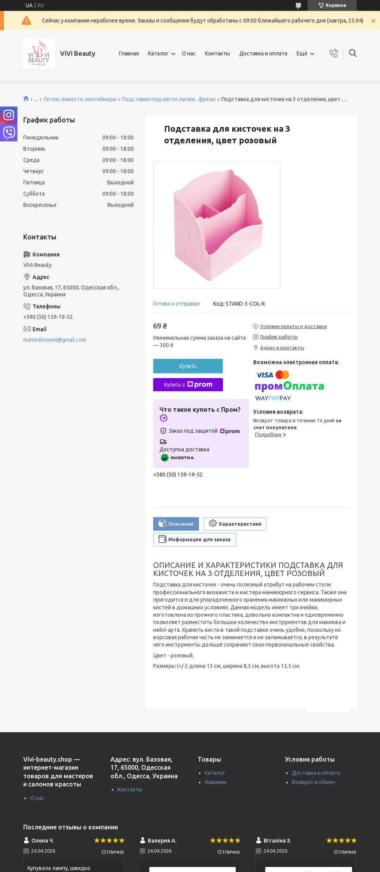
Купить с (188, 384)
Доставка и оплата (263, 53)
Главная (129, 53)
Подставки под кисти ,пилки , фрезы (169, 99)
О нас (189, 53)
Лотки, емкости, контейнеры (80, 99)
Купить (188, 366)
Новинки (215, 782)
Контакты (217, 53)
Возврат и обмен (313, 782)
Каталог (158, 53)
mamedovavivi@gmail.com (54, 340)
